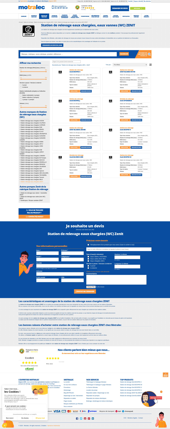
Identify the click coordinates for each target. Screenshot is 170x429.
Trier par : (108, 64)
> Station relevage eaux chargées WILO (31, 179)
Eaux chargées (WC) (96, 260)
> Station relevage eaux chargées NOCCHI (32, 160)
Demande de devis (86, 91)
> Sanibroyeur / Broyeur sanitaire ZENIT (31, 200)
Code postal (40, 277)
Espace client (138, 1)
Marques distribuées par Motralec (73, 403)
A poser (24, 85)
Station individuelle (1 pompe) (30, 95)
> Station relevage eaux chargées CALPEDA (32, 123)
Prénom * (64, 249)
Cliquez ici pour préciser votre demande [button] (97, 271)
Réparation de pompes (92, 394)
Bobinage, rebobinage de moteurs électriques (99, 400)
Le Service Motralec (92, 386)
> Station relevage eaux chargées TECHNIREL (33, 175)
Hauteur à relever (120, 254)
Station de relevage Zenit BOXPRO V (131, 389)
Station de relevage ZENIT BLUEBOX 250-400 (133, 392)
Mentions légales (132, 417)
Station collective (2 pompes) (30, 97)
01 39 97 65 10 (88, 1)
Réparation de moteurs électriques (96, 397)
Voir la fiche (74, 91)
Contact (140, 417)
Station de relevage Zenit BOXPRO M (131, 384)
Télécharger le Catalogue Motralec (96, 381)
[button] (24, 16)
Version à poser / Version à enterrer (99, 263)
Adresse (39, 270)
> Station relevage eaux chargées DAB (31, 127)
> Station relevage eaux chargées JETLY (31, 144)
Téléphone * (65, 256)
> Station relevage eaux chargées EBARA (32, 129)
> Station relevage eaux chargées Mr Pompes (33, 157)
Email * (38, 256)
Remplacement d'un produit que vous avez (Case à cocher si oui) (111, 244)
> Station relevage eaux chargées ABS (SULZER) (34, 173)
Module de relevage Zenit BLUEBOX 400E (132, 394)
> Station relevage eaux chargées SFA (31, 168)
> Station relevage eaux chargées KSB (31, 149)
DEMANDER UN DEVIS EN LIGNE (51, 45)
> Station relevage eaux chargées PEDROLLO (33, 162)
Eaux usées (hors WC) (97, 258)
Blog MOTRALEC (69, 392)
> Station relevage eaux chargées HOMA (31, 141)
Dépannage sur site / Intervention (73, 394)
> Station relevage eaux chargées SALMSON (33, 166)
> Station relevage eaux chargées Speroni (32, 170)
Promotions (67, 386)
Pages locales (68, 400)
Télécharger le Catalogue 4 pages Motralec (98, 384)
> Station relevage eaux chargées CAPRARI (32, 125)
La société (67, 381)
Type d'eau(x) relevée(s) (94, 254)
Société (130, 1)
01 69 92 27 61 (123, 1)
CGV (125, 417)
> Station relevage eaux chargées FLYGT (31, 131)
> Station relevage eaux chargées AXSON (32, 120)
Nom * (38, 249)
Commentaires (91, 273)
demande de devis (120, 8)
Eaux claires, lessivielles (97, 256)
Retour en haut (165, 375)
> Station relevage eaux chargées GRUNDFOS (33, 133)
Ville (62, 277)
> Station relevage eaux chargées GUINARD (32, 136)
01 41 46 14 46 (106, 1)
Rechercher (125, 54)
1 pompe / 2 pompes (28, 99)
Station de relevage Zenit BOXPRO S (131, 386)
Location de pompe (91, 389)
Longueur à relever (121, 263)
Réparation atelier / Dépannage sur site (97, 392)
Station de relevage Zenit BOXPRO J (130, 381)
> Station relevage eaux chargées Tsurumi (32, 177)
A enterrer (25, 87)
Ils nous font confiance (70, 384)
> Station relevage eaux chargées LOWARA (32, 155)
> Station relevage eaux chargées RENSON (32, 164)
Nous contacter (68, 405)
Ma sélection (147, 1)
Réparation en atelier (70, 397)
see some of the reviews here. (29, 365)
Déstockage (139, 8)
